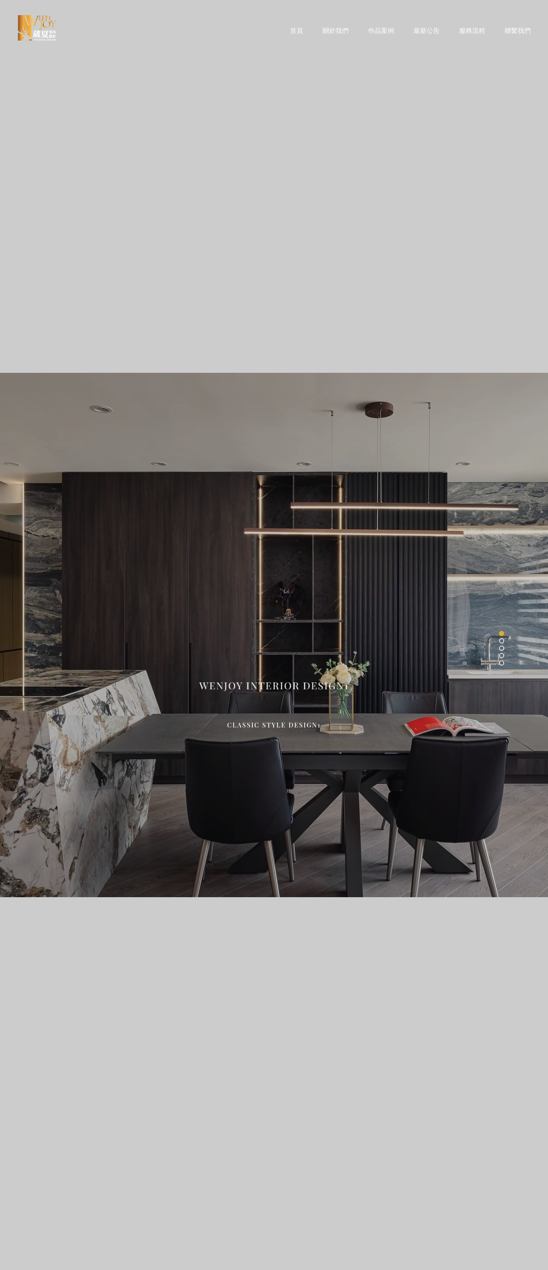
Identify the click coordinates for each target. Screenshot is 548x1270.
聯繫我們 (518, 30)
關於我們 (336, 30)
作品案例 (381, 30)
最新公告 (427, 30)
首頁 (296, 30)
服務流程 (472, 30)
